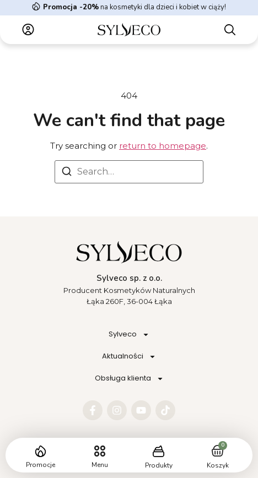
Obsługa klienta (129, 379)
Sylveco (129, 334)
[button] (99, 451)
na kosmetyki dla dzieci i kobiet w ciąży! (134, 7)
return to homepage (162, 145)
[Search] (66, 173)
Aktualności (129, 356)
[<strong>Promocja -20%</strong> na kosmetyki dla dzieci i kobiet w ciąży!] (36, 6)
